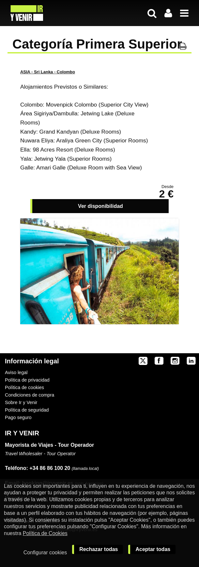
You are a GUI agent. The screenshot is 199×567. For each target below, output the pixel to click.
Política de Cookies (45, 533)
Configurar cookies (45, 552)
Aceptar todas (152, 549)
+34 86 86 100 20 (49, 468)
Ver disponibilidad (100, 206)
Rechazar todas (98, 549)
